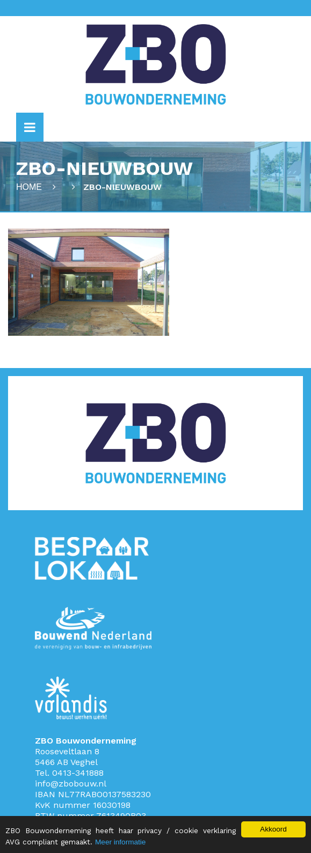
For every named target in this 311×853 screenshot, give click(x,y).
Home (29, 187)
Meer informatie (120, 842)
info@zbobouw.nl (70, 783)
